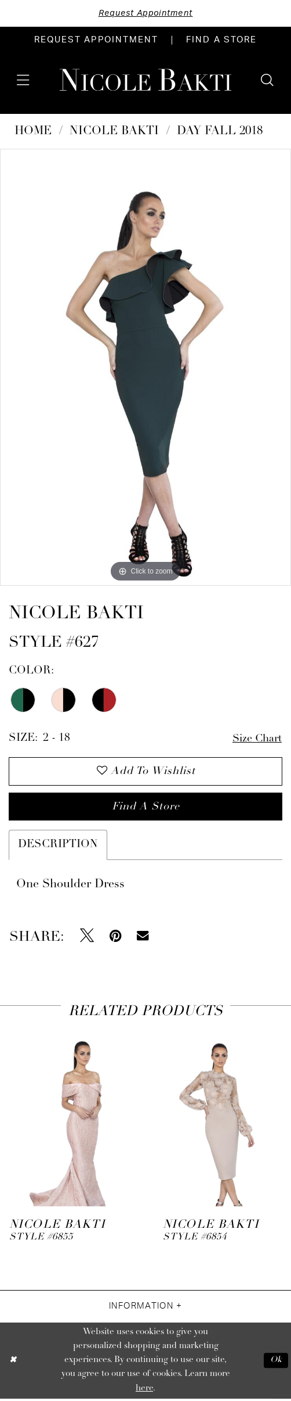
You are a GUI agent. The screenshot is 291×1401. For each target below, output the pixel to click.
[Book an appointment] (96, 40)
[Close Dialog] (13, 1362)
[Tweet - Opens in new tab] (87, 938)
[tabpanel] (145, 367)
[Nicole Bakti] (145, 80)
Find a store (146, 808)
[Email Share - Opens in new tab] (142, 938)
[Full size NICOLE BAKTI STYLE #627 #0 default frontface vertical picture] (145, 367)
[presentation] (68, 1117)
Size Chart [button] (256, 738)
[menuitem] (96, 40)
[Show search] (267, 80)
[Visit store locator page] (221, 40)
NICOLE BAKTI (114, 132)
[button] (23, 80)
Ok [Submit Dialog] (275, 1362)
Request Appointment (145, 13)
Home (33, 132)
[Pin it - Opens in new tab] (116, 938)
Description (58, 846)
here (144, 1390)
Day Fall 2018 (220, 132)
